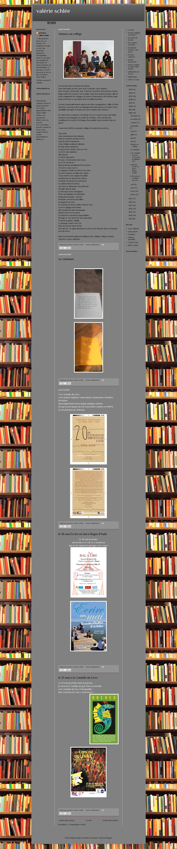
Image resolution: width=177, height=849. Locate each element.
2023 (131, 96)
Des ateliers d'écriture (132, 44)
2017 (131, 199)
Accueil (88, 820)
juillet (133, 135)
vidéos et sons (133, 80)
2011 (130, 219)
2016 (131, 202)
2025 (131, 89)
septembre (134, 126)
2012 (131, 215)
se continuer (66, 259)
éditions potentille (131, 238)
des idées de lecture (132, 39)
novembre (134, 119)
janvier (133, 194)
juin (132, 138)
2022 (131, 100)
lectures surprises (131, 56)
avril (132, 184)
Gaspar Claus (133, 242)
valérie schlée (53, 11)
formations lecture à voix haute (133, 50)
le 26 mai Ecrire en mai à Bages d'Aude (82, 534)
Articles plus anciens (110, 820)
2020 (131, 106)
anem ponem (133, 232)
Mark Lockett (133, 245)
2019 (131, 110)
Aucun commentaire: (93, 245)
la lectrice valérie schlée (44, 34)
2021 (131, 103)
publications (132, 77)
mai (132, 141)
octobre (134, 123)
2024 (131, 93)
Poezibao (131, 234)
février (133, 191)
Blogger (109, 838)
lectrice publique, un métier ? (134, 34)
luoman (94, 838)
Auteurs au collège (70, 34)
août (132, 131)
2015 (131, 205)
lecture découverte (132, 61)
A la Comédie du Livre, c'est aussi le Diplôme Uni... (135, 157)
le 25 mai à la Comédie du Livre (78, 677)
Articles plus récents (66, 820)
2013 (131, 212)
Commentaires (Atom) (77, 824)
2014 (131, 209)
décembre (134, 116)
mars (133, 188)
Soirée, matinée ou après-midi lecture (134, 67)
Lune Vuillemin (133, 229)
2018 (131, 113)
